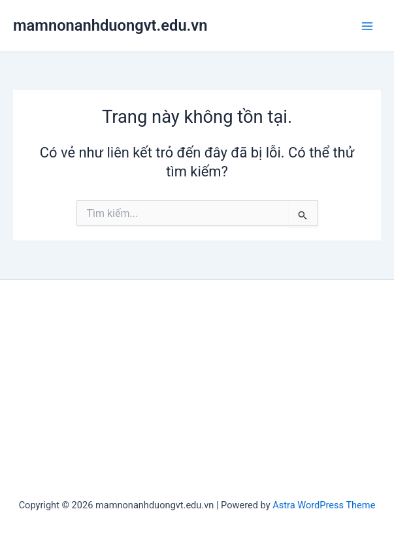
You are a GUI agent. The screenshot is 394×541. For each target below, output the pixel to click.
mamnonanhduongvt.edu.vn (110, 25)
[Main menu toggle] (367, 26)
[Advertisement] (197, 390)
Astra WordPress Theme (323, 505)
